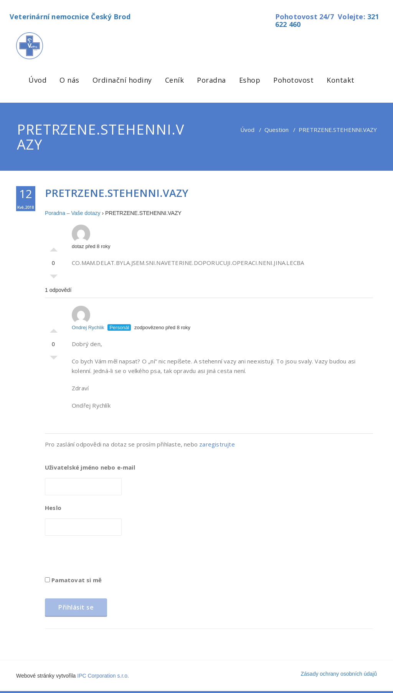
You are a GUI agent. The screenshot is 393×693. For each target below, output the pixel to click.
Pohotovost (293, 80)
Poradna (211, 80)
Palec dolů (54, 278)
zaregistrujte (217, 444)
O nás (69, 80)
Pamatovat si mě (73, 580)
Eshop (250, 80)
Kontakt (341, 80)
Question (276, 129)
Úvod (37, 80)
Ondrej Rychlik (88, 318)
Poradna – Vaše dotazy (73, 213)
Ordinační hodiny (122, 80)
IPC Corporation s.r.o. (103, 676)
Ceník (174, 80)
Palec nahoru (54, 248)
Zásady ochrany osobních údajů (339, 674)
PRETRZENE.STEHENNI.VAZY (116, 193)
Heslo (53, 507)
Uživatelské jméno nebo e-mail (90, 467)
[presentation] (103, 558)
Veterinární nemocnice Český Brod (70, 16)
